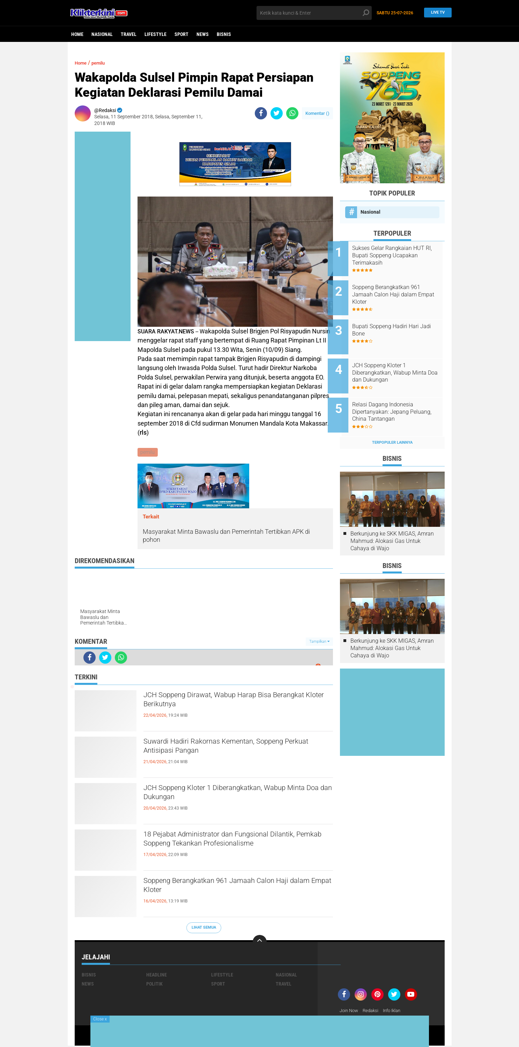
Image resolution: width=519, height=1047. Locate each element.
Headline (156, 975)
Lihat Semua (204, 928)
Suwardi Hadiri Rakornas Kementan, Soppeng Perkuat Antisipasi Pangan (232, 749)
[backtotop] (260, 943)
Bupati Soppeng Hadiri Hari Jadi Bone (397, 322)
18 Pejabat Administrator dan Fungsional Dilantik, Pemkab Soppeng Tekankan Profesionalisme (223, 848)
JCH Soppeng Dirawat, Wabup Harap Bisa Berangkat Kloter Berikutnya (224, 702)
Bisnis (224, 34)
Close (100, 1019)
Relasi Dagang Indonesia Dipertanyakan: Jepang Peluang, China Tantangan (397, 396)
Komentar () (317, 113)
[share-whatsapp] (292, 113)
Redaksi (373, 1011)
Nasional (102, 34)
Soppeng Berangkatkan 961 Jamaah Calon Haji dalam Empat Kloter (235, 888)
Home (77, 34)
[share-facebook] (261, 113)
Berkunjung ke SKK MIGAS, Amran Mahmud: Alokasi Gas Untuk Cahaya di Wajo (392, 521)
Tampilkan (319, 642)
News (203, 34)
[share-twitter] (276, 113)
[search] (314, 13)
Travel (128, 34)
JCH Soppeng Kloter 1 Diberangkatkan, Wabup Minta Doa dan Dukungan (234, 795)
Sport (181, 34)
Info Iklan (396, 1011)
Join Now (350, 1011)
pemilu (103, 62)
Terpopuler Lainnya (392, 423)
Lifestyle (155, 34)
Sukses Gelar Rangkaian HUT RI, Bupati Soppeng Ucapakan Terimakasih (400, 255)
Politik (154, 984)
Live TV (436, 12)
